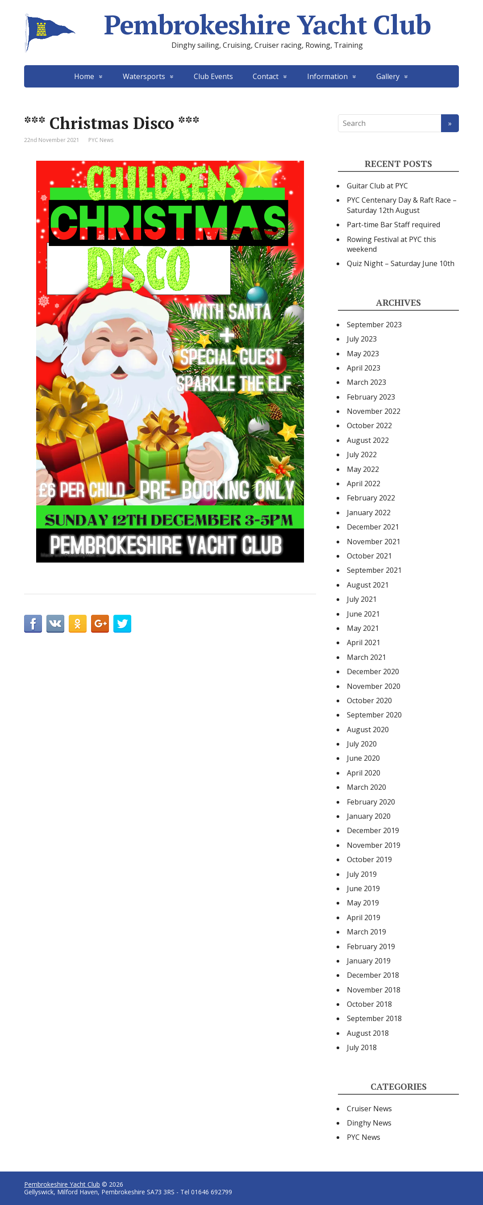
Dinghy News (369, 1123)
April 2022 (363, 483)
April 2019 (363, 917)
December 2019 (373, 830)
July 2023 (362, 339)
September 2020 (374, 715)
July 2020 (362, 744)
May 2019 (363, 903)
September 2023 (374, 324)
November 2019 (373, 845)
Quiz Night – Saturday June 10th (400, 263)
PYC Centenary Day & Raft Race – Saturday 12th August (402, 205)
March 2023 (366, 382)
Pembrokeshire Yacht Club (227, 24)
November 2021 (373, 541)
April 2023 (363, 368)
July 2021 (362, 599)
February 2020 (371, 802)
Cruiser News (369, 1108)
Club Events (213, 76)
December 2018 (373, 975)
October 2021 (369, 556)
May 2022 (363, 469)
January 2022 (369, 512)
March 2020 (366, 787)
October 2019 (369, 859)
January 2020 (369, 816)
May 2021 (363, 628)
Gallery (388, 76)
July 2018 (362, 1047)
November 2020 (373, 686)
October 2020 (369, 700)
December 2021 (373, 527)
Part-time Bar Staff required (393, 224)
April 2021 (363, 642)
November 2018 (373, 990)
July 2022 (362, 454)
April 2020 (363, 773)
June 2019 (363, 888)
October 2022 (369, 425)
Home (84, 76)
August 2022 (368, 440)
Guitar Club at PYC (377, 186)
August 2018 (368, 1033)
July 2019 (362, 874)
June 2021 (363, 614)
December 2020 (373, 671)
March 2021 (366, 657)
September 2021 (374, 570)
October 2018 (369, 1004)
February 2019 (371, 946)
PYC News (100, 140)
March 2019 (366, 932)
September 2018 (374, 1018)
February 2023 (371, 397)
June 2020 (363, 758)
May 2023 (363, 354)
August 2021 (368, 585)
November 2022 (373, 411)
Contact (266, 76)
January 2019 (369, 961)
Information (327, 76)
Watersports (144, 76)
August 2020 (368, 729)
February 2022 (371, 498)
